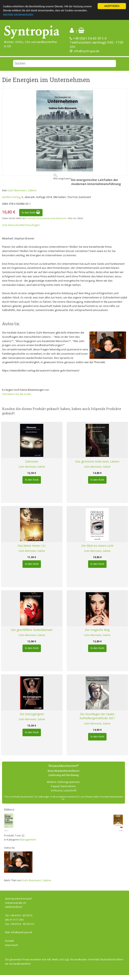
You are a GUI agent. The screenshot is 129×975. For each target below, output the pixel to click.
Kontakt (9, 941)
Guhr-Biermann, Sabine (21, 190)
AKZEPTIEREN (111, 6)
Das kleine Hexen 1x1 (32, 546)
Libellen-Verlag (11, 197)
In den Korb (31, 212)
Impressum (11, 945)
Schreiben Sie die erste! (16, 394)
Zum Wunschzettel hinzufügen (21, 225)
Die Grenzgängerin (32, 714)
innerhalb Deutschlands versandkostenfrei (46, 218)
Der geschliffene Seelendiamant (31, 630)
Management (27, 839)
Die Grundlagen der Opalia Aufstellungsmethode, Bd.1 (97, 716)
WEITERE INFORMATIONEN (18, 14)
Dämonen (31, 461)
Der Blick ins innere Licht (97, 546)
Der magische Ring (97, 630)
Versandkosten (78, 959)
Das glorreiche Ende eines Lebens (97, 461)
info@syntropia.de (86, 51)
